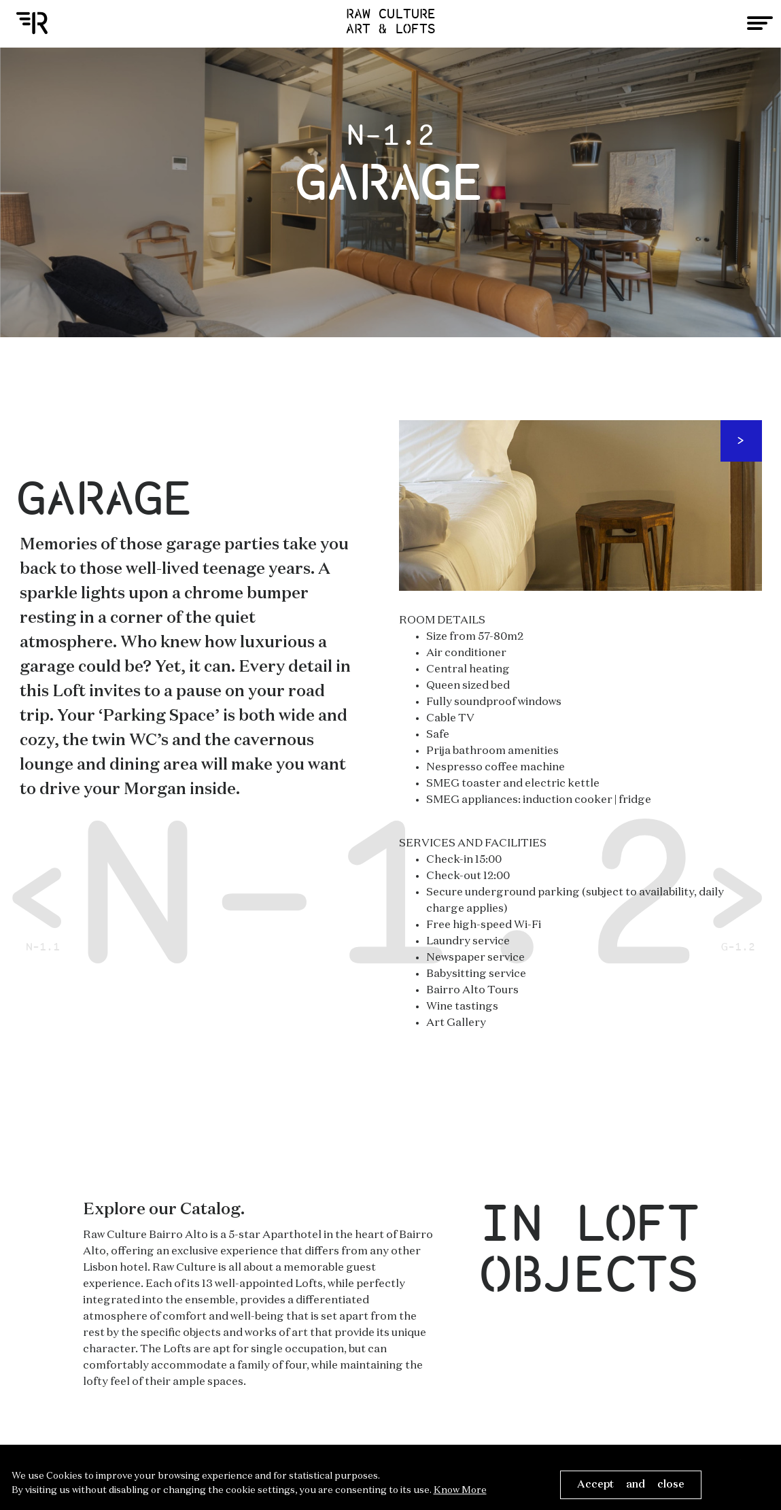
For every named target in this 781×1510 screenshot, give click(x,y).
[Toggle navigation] (760, 23)
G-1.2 (738, 897)
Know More (460, 1490)
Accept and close (630, 1484)
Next (741, 441)
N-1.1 (43, 897)
